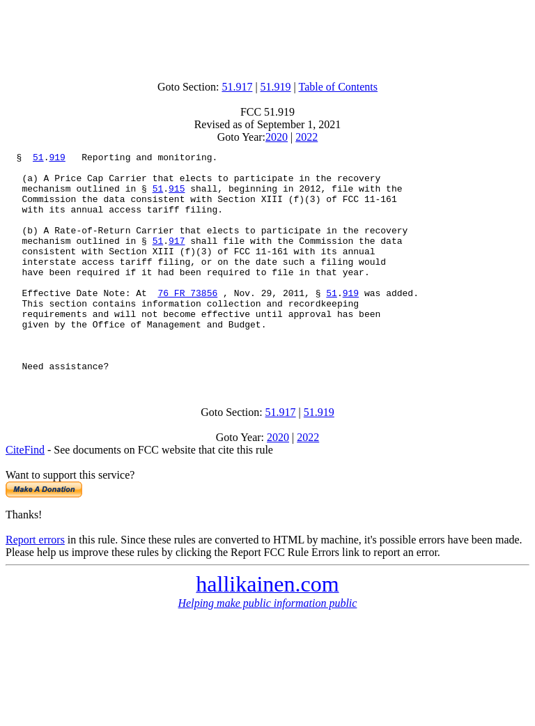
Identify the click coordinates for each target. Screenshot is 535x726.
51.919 (276, 87)
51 (38, 159)
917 (177, 259)
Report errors (35, 583)
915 (177, 196)
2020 (276, 137)
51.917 (237, 87)
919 (57, 159)
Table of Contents (338, 87)
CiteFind (25, 494)
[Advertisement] (267, 37)
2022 (306, 137)
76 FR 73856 (187, 322)
